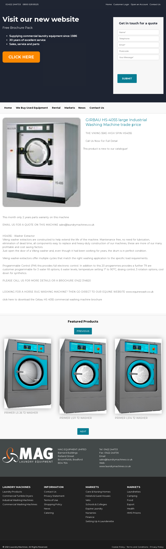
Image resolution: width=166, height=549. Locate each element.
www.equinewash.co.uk (139, 291)
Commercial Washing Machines (20, 504)
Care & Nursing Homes (98, 491)
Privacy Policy (156, 546)
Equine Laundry (94, 508)
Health (130, 508)
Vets (88, 500)
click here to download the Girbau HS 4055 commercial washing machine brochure (52, 299)
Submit (127, 78)
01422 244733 (13, 4)
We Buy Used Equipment (32, 108)
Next (83, 431)
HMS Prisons (134, 512)
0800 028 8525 (31, 4)
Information (54, 487)
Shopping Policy (53, 504)
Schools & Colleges (96, 504)
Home (109, 4)
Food (130, 500)
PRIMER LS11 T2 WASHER (76, 418)
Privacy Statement (54, 495)
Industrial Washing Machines (18, 500)
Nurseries (91, 512)
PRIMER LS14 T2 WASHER (131, 418)
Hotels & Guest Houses (98, 495)
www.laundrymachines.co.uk (115, 466)
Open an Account (139, 4)
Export (130, 504)
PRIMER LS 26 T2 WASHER (21, 412)
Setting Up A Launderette (100, 521)
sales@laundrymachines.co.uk (76, 224)
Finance (90, 516)
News (81, 108)
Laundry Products (12, 491)
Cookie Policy (117, 546)
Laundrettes (133, 491)
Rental (56, 108)
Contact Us (155, 4)
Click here (21, 56)
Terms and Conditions (137, 546)
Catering (49, 512)
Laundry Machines (17, 487)
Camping (132, 495)
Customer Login (121, 4)
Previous (83, 331)
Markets (69, 108)
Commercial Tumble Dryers (18, 495)
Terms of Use (51, 500)
